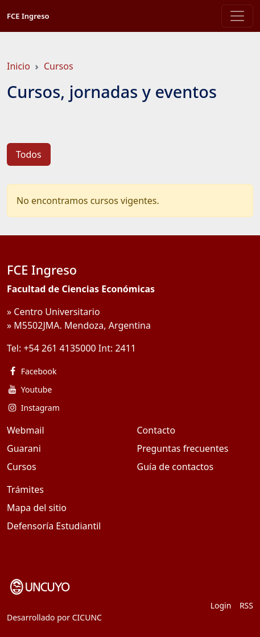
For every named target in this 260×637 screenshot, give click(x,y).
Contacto (156, 430)
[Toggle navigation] (237, 16)
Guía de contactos (175, 466)
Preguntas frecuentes (183, 448)
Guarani (24, 448)
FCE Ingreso (28, 16)
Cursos (58, 66)
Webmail (25, 430)
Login (221, 605)
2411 (125, 348)
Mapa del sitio (37, 507)
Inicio (18, 66)
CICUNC (87, 617)
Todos (29, 154)
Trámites (25, 489)
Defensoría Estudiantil (54, 526)
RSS (246, 605)
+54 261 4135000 (59, 348)
